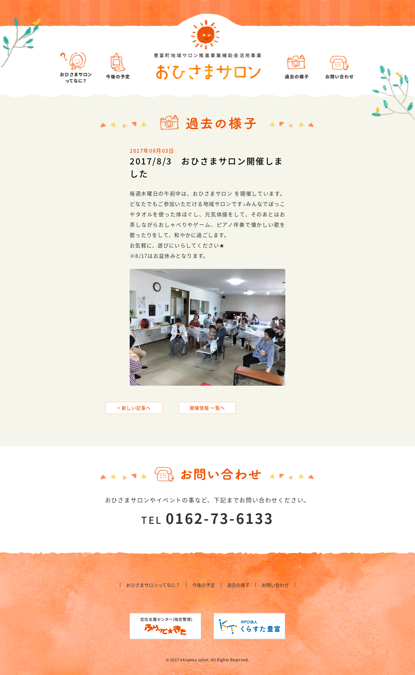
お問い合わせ (275, 585)
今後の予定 (203, 585)
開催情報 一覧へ (207, 407)
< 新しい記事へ (134, 407)
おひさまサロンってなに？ (153, 585)
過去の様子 (238, 585)
